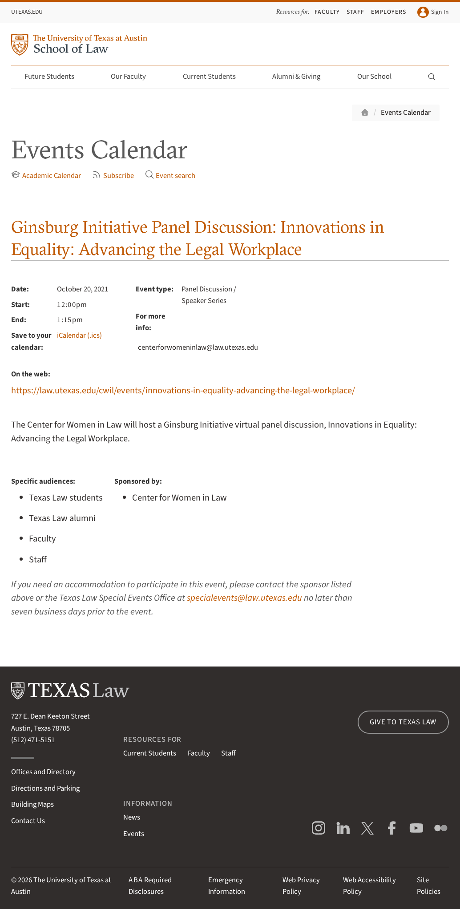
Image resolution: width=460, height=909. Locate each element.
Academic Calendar (46, 175)
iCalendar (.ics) (79, 335)
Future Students (54, 76)
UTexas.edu (27, 12)
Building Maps (32, 804)
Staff (355, 12)
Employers (388, 12)
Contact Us (28, 821)
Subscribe (113, 175)
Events (133, 833)
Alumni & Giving (301, 76)
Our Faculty (133, 76)
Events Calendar (406, 112)
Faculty (327, 12)
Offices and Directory (43, 772)
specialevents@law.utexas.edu (244, 597)
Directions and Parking (45, 788)
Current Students (214, 76)
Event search (170, 175)
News (131, 817)
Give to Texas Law (403, 722)
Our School (379, 76)
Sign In (432, 12)
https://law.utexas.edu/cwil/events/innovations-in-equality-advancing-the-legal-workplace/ (183, 390)
